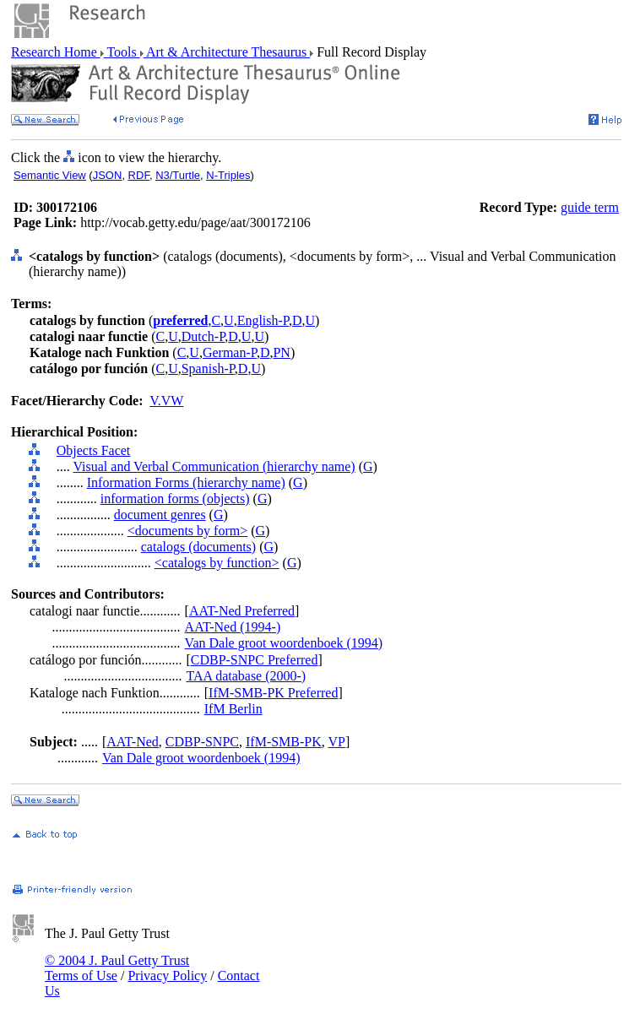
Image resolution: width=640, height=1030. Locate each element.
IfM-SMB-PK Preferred (273, 693)
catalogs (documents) (198, 546)
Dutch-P (203, 336)
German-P (230, 352)
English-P (263, 320)
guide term (590, 207)
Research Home (55, 52)
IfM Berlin (233, 709)
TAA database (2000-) (246, 676)
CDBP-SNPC (202, 742)
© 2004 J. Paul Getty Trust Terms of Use (117, 968)
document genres (160, 514)
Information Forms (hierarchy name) (186, 482)
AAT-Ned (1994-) (233, 627)
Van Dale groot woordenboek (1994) (284, 643)
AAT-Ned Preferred (242, 611)
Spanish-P (208, 368)
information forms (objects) (175, 498)
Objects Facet (94, 450)
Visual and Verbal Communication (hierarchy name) (214, 466)
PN (281, 352)
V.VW (166, 400)
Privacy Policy (167, 975)
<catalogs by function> (217, 563)
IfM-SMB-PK (284, 742)
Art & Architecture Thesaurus (227, 52)
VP (336, 742)
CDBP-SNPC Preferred (254, 660)
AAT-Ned (132, 742)
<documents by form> (187, 530)
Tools (122, 52)
